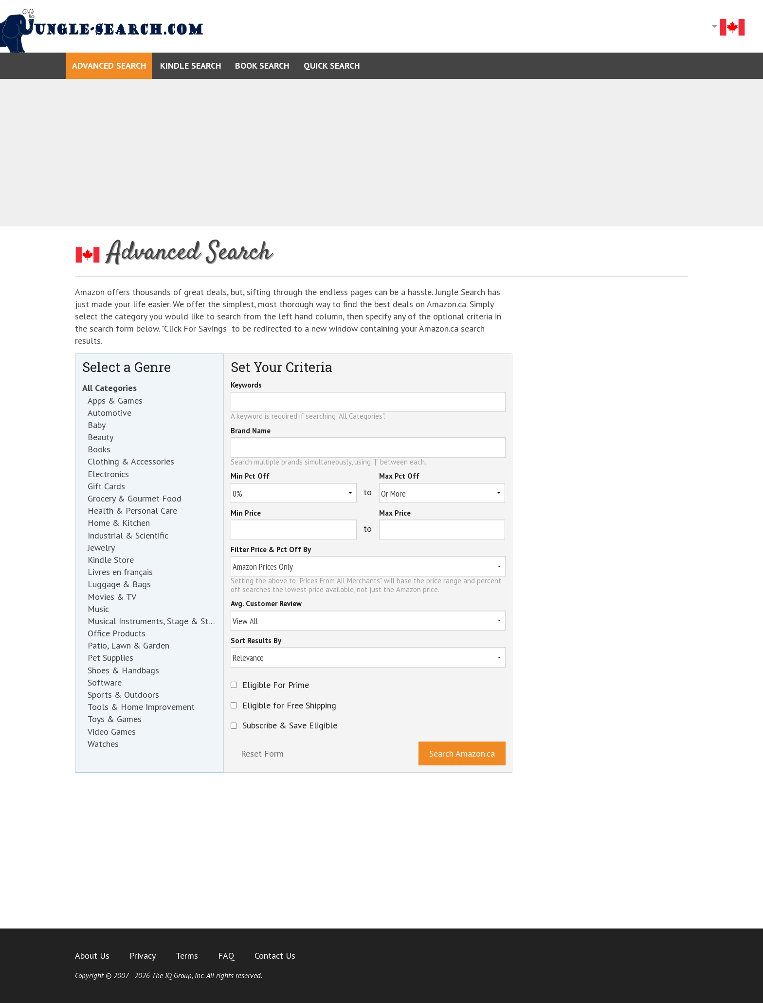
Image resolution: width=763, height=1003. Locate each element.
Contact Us (274, 955)
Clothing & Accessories (131, 461)
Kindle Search (190, 65)
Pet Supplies (110, 657)
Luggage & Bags (119, 584)
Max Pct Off (399, 477)
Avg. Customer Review (266, 604)
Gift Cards (106, 486)
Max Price (395, 514)
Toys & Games (115, 718)
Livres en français (120, 571)
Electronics (108, 474)
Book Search (262, 65)
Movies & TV (112, 596)
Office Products (116, 633)
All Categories (109, 387)
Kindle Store (111, 559)
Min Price (246, 514)
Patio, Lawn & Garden (128, 645)
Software (105, 682)
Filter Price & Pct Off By (271, 550)
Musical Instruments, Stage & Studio (152, 621)
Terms (187, 955)
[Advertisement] (381, 153)
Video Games (112, 731)
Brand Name (251, 431)
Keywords (246, 386)
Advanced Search (109, 65)
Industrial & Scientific (128, 535)
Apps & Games (115, 400)
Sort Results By (256, 641)
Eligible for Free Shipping (289, 705)
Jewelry (101, 547)
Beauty (100, 437)
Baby (97, 424)
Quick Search (332, 65)
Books (99, 449)
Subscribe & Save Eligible (289, 725)
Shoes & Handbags (123, 670)
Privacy (142, 955)
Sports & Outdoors (123, 694)
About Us (92, 955)
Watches (103, 743)
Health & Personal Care (132, 510)
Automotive (109, 412)
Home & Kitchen (119, 522)
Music (98, 608)
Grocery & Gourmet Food (135, 498)
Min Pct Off (250, 477)
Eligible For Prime (275, 685)
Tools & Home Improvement (141, 706)
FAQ (226, 955)
